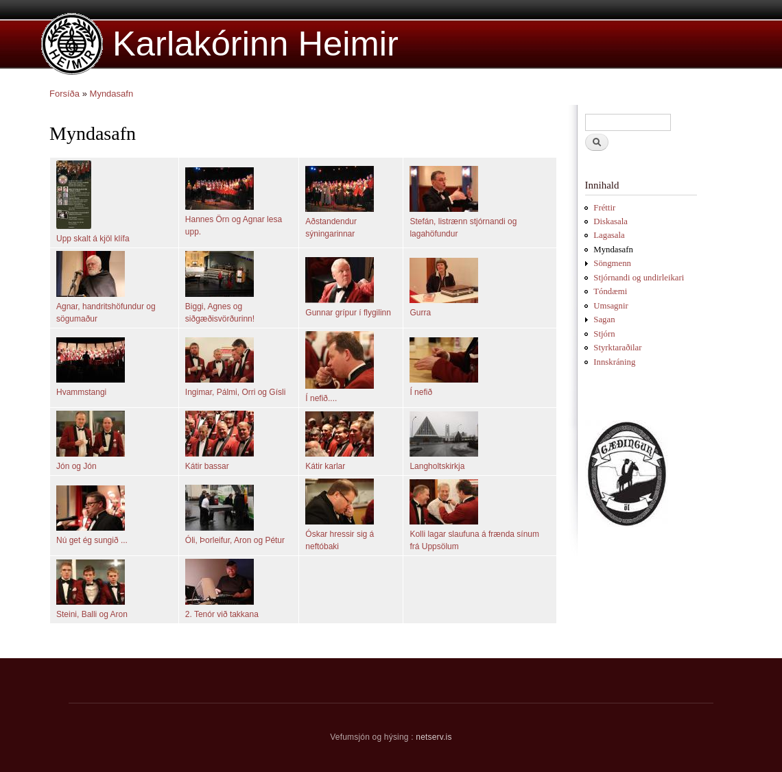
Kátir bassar (207, 466)
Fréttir (604, 208)
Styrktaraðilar (617, 347)
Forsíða (64, 93)
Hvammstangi (81, 392)
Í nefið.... (321, 398)
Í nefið (421, 392)
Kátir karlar (325, 466)
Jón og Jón (76, 466)
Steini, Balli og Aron (92, 614)
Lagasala (608, 235)
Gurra (420, 312)
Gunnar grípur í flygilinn (348, 312)
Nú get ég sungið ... (92, 540)
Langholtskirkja (437, 466)
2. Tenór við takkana (222, 614)
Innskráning (614, 362)
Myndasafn (112, 93)
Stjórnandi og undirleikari (638, 277)
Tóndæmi (610, 291)
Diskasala (610, 221)
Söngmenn (612, 263)
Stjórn (604, 334)
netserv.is (433, 737)
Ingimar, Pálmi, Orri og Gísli (235, 392)
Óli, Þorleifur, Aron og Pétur (235, 540)
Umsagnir (610, 306)
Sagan (604, 319)
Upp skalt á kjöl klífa (93, 238)
